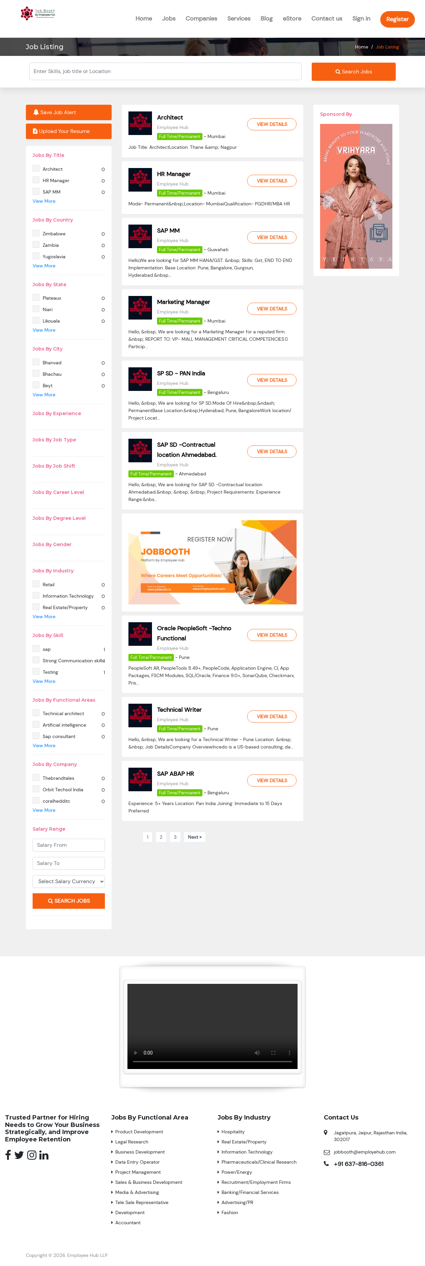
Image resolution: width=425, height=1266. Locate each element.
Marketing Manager (183, 302)
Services (238, 18)
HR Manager (174, 174)
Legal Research (131, 1142)
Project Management (138, 1172)
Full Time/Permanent (179, 136)
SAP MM (168, 231)
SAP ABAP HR (175, 774)
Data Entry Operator (137, 1162)
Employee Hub (173, 127)
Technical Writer (179, 710)
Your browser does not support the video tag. (212, 1026)
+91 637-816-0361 (358, 1164)
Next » (194, 837)
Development (130, 1212)
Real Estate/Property (244, 1142)
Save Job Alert (54, 112)
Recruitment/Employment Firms (256, 1182)
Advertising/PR (237, 1202)
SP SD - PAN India (181, 373)
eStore (292, 18)
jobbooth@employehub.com (365, 1152)
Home (144, 18)
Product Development (139, 1132)
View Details (272, 124)
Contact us (326, 18)
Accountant (128, 1223)
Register (397, 19)
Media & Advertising (137, 1192)
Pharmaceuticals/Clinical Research (259, 1162)
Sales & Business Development (148, 1182)
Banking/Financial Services (250, 1192)
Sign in (361, 18)
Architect (170, 117)
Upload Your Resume (61, 131)
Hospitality (233, 1132)
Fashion (230, 1212)
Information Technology (247, 1152)
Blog (267, 18)
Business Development (140, 1152)
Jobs (169, 18)
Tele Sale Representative (141, 1202)
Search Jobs (354, 71)
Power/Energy (237, 1172)
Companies (201, 18)
